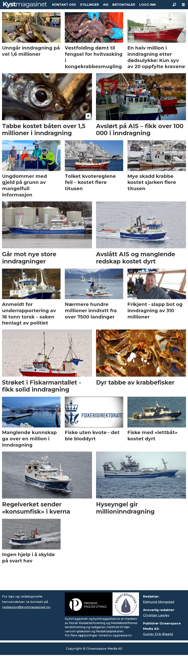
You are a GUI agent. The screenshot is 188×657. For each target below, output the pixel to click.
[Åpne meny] (183, 5)
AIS (105, 4)
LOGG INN (147, 4)
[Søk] (174, 4)
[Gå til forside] (25, 4)
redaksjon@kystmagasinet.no (26, 607)
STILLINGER (89, 4)
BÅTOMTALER (123, 4)
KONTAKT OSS (64, 4)
